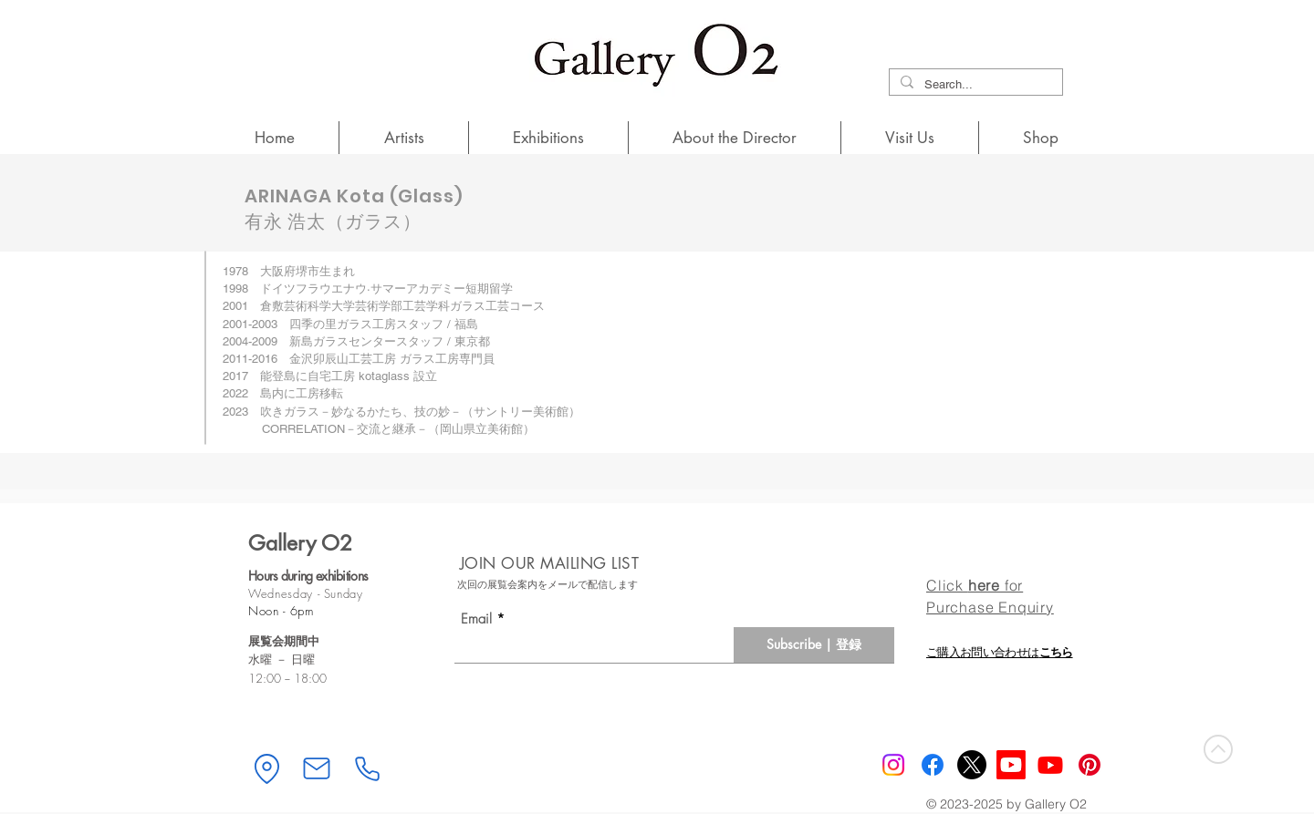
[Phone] (367, 768)
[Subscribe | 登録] (814, 645)
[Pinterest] (1089, 764)
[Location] (266, 768)
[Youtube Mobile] (1011, 764)
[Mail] (316, 768)
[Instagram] (893, 764)
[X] (971, 764)
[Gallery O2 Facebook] (932, 764)
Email (476, 619)
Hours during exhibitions (308, 575)
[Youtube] (1050, 764)
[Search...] (974, 84)
